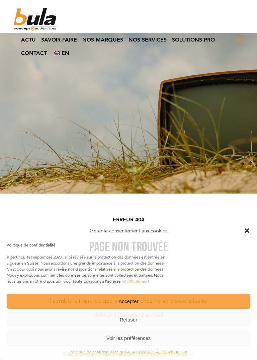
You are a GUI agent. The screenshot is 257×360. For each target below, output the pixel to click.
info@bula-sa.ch (136, 281)
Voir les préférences (128, 338)
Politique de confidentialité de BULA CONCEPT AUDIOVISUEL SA (128, 351)
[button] (247, 230)
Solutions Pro (193, 40)
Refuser (129, 319)
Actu (28, 40)
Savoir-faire (59, 40)
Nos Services (147, 40)
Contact (34, 53)
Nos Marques (102, 40)
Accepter (128, 301)
